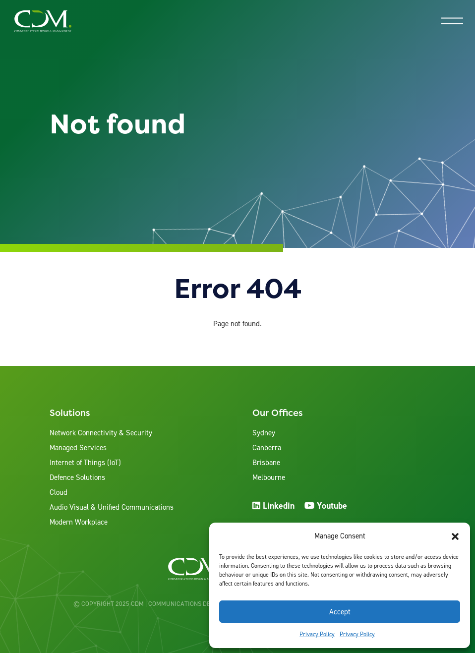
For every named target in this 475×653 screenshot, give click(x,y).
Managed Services (78, 447)
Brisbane (266, 462)
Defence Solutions (77, 477)
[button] (455, 536)
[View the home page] (42, 21)
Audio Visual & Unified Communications (112, 507)
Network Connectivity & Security (101, 432)
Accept (340, 612)
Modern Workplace (79, 522)
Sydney (263, 432)
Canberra (266, 447)
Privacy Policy (317, 634)
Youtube (325, 505)
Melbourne (268, 477)
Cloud (58, 492)
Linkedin (273, 505)
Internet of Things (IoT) (85, 462)
